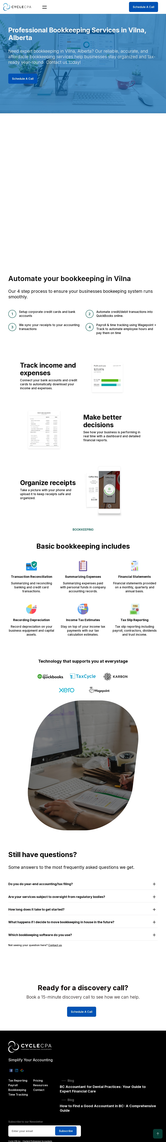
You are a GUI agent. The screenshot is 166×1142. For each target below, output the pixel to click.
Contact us (55, 945)
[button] (42, 7)
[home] (18, 7)
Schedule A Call (143, 7)
